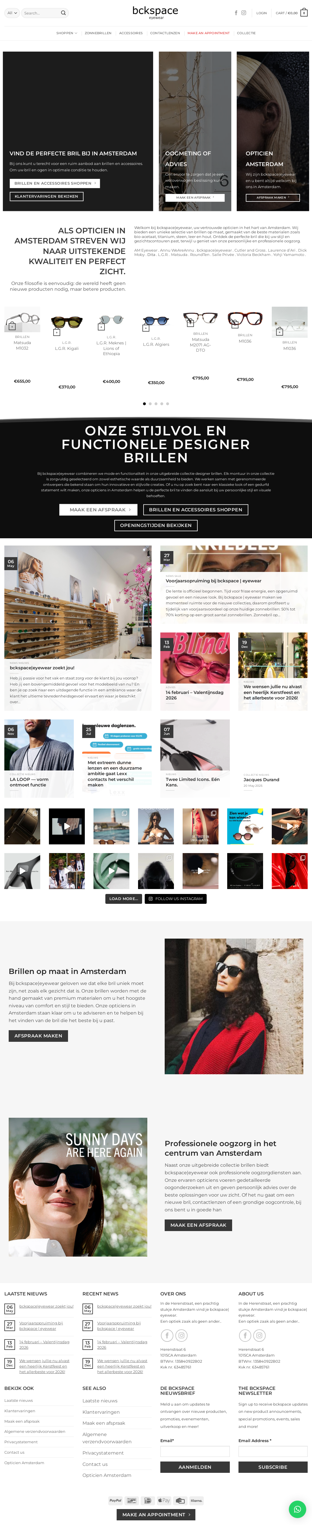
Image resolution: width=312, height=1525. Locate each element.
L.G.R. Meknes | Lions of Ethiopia (111, 348)
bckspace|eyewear (214, 250)
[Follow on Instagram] (243, 13)
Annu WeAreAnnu (177, 250)
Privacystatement (21, 1441)
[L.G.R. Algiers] (156, 320)
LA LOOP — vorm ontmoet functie (29, 782)
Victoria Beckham (254, 254)
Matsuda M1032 (22, 345)
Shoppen (66, 33)
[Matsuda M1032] (22, 319)
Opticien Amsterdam (24, 1462)
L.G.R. (163, 254)
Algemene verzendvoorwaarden (34, 1431)
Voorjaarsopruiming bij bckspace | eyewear (213, 581)
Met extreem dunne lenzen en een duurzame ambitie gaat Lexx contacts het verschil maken (115, 774)
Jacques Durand (261, 779)
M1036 (245, 341)
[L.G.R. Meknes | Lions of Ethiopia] (111, 319)
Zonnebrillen (98, 33)
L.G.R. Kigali (67, 348)
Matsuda (179, 254)
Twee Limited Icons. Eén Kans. (193, 782)
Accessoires (131, 33)
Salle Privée (223, 254)
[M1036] (245, 319)
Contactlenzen (165, 33)
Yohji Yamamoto (288, 254)
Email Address (254, 1440)
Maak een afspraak (22, 1421)
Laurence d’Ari (282, 250)
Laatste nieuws (18, 1400)
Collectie (246, 33)
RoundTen (200, 254)
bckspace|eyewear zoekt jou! (42, 667)
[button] (261, 13)
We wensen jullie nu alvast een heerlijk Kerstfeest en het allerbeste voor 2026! (273, 692)
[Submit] (63, 13)
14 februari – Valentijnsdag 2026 (194, 695)
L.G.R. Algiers (156, 344)
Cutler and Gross (249, 250)
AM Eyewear (145, 250)
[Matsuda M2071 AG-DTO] (201, 318)
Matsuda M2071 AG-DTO (200, 345)
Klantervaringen (19, 1410)
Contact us (14, 1452)
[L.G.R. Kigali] (67, 322)
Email (167, 1440)
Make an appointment (209, 33)
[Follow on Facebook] (236, 13)
